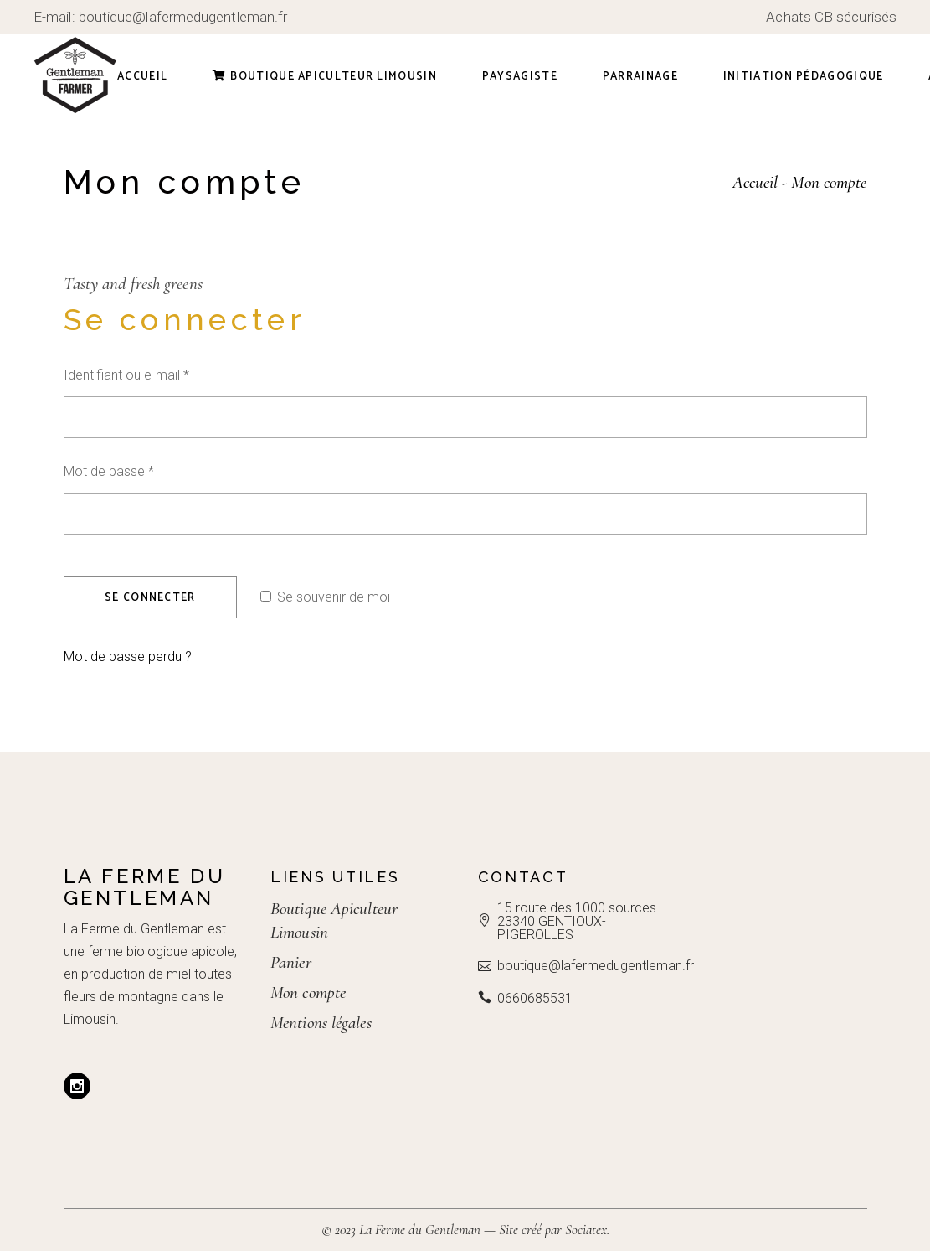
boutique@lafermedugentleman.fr (183, 16)
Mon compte (308, 992)
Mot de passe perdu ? (128, 656)
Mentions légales (321, 1022)
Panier (290, 962)
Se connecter (150, 598)
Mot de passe (140, 469)
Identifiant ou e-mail (158, 373)
